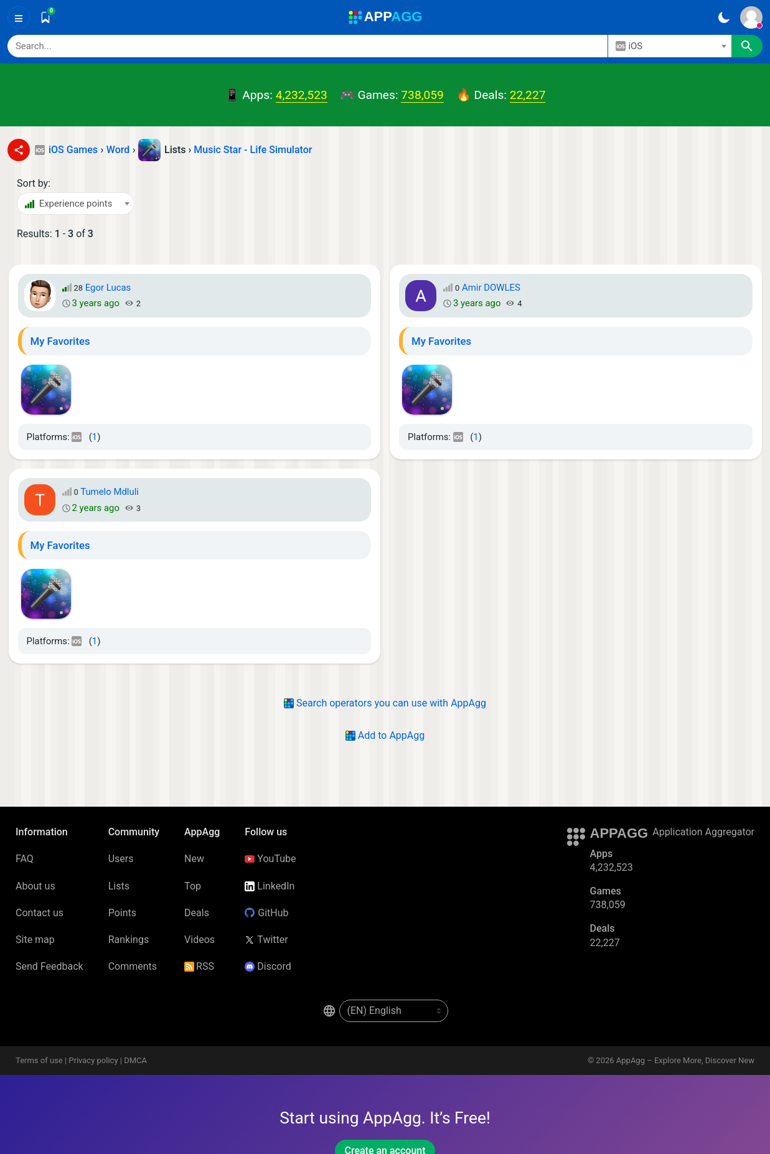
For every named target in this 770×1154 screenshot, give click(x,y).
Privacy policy (93, 1060)
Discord (268, 966)
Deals (196, 913)
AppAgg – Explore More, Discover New (685, 1060)
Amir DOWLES (491, 287)
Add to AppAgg (385, 735)
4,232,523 (301, 95)
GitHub (266, 913)
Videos (199, 939)
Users (121, 859)
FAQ (25, 859)
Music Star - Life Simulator (253, 150)
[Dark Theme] (723, 17)
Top (192, 886)
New (194, 859)
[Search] (307, 46)
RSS (199, 966)
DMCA (135, 1060)
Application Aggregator (703, 832)
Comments (132, 966)
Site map (35, 939)
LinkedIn (269, 886)
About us (35, 886)
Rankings (128, 939)
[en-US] (393, 1011)
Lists (118, 886)
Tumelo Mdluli (109, 491)
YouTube (270, 859)
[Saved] (45, 17)
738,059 (422, 95)
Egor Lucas (108, 287)
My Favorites (60, 341)
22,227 (528, 95)
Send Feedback (49, 966)
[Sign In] (751, 17)
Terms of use (39, 1060)
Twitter (266, 939)
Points (122, 913)
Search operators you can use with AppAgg (385, 703)
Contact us (39, 913)
